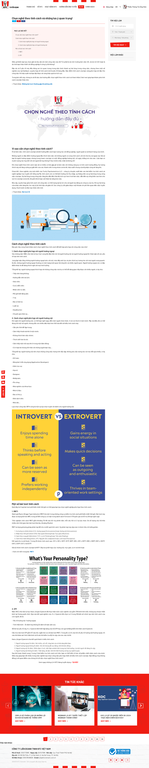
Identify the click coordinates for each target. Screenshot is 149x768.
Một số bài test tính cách (23, 48)
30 (102, 739)
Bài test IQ (26, 192)
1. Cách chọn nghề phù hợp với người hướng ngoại (33, 41)
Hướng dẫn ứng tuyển (68, 7)
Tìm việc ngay (119, 45)
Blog (81, 7)
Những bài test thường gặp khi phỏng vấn (37, 84)
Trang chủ (30, 7)
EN (116, 7)
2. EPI (20, 55)
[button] (8, 705)
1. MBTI (20, 52)
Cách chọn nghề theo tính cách (25, 38)
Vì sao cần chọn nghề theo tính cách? (27, 35)
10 (92, 739)
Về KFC (40, 7)
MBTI (32, 552)
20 (97, 739)
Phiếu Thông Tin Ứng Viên (134, 7)
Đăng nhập (109, 7)
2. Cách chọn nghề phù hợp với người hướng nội (32, 45)
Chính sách (89, 7)
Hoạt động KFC (51, 7)
